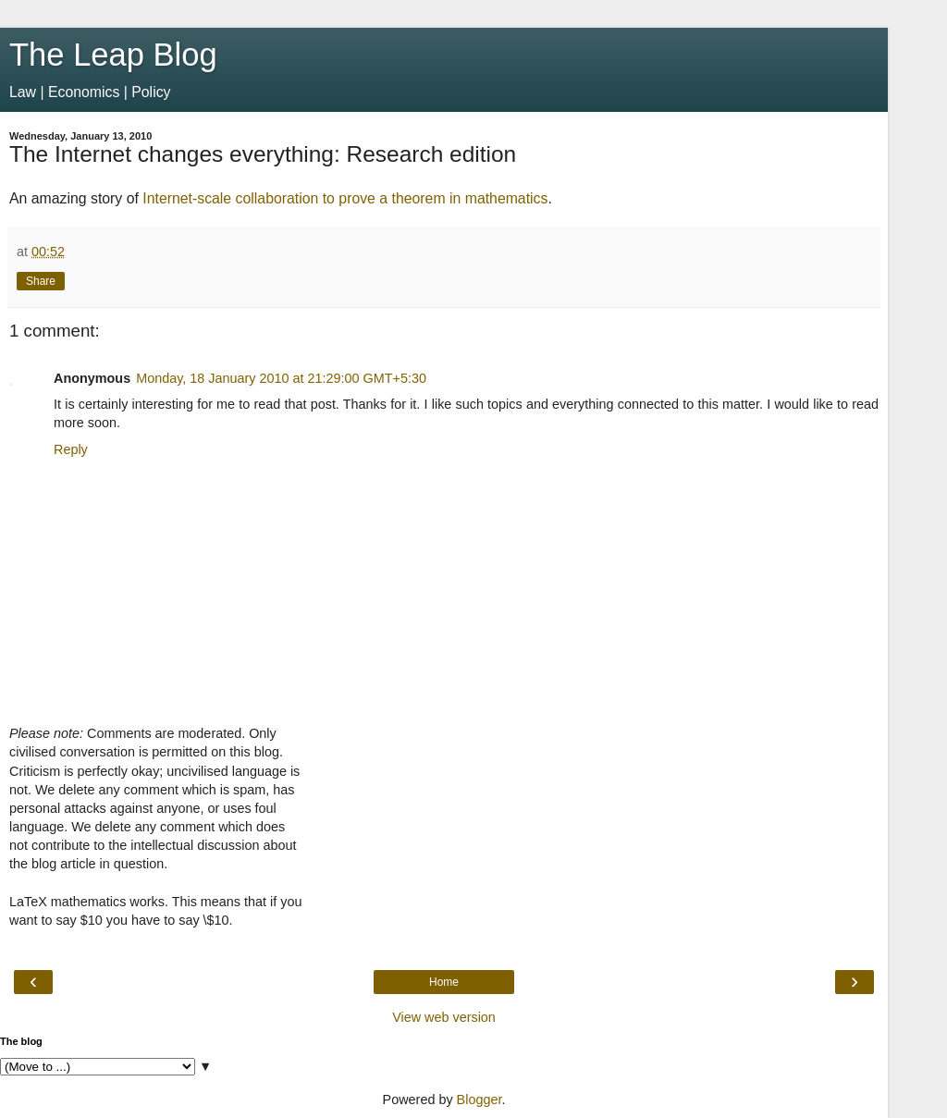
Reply (71, 449)
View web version (444, 1017)
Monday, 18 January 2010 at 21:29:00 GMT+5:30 (281, 378)
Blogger (479, 1099)
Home (444, 982)
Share (40, 281)
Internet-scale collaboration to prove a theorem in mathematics (344, 198)
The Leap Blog (113, 54)
